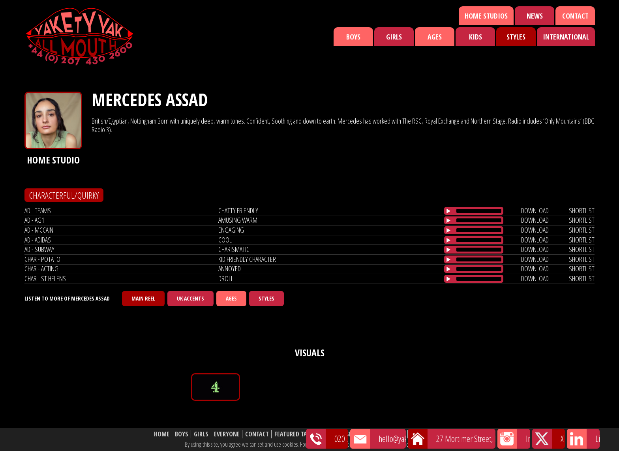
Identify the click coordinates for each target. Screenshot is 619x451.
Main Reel (143, 298)
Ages (435, 36)
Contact (575, 16)
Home (161, 434)
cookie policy (419, 444)
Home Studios (486, 16)
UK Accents (190, 298)
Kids (475, 36)
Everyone (227, 434)
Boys (353, 36)
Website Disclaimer (438, 434)
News (535, 16)
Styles (515, 36)
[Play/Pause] (448, 211)
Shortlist (360, 434)
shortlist (582, 210)
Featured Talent (297, 434)
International (566, 36)
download (535, 210)
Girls (394, 36)
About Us (392, 434)
